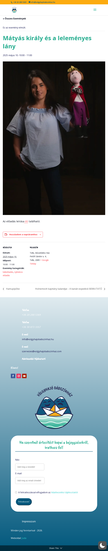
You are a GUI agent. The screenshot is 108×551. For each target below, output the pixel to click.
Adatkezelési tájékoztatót (64, 492)
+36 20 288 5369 (31, 314)
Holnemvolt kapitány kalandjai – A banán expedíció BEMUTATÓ (69, 288)
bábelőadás (8, 272)
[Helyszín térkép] (71, 261)
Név (17, 459)
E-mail (18, 473)
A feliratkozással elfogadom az (46, 492)
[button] (102, 545)
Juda (24, 538)
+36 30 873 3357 (31, 327)
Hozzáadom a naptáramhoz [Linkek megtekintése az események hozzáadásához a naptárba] (23, 234)
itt (26, 221)
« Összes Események (14, 18)
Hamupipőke (12, 288)
